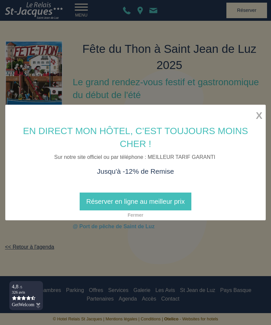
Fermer (135, 215)
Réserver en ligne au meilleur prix (135, 201)
